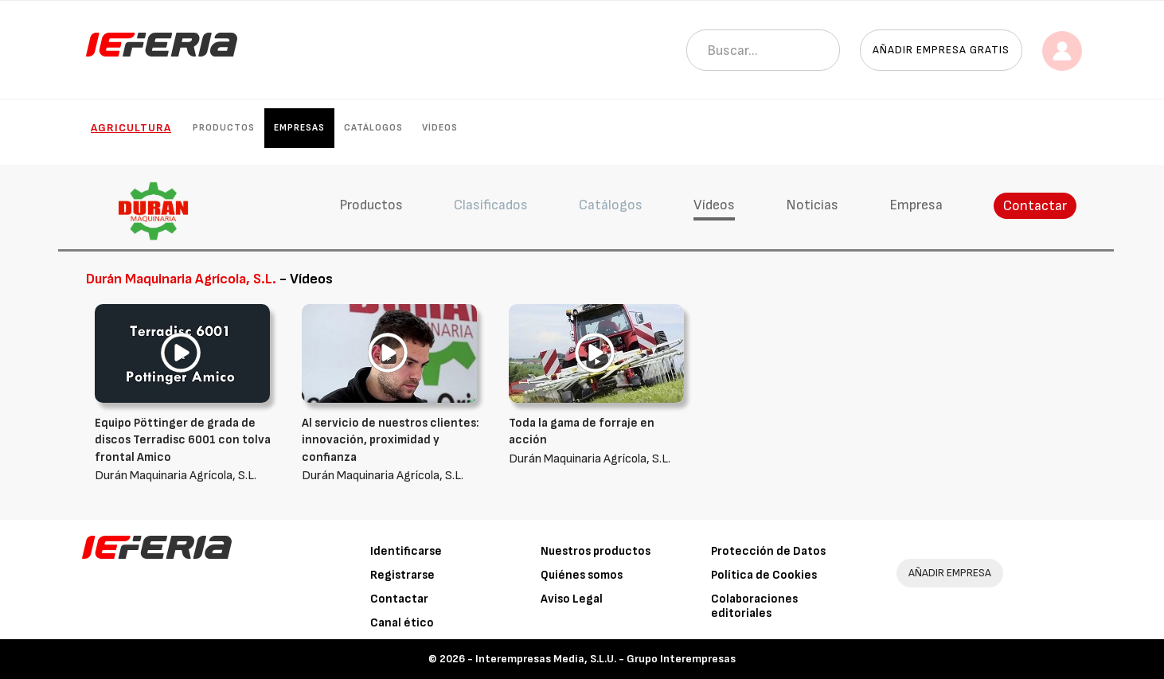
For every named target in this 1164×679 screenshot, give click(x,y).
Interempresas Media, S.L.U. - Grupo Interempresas (605, 658)
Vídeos (440, 128)
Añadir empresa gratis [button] (941, 50)
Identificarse (406, 551)
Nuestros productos (595, 551)
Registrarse (402, 575)
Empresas (299, 128)
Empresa (916, 205)
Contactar (1035, 205)
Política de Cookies (764, 575)
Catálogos (373, 128)
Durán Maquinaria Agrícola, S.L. (186, 449)
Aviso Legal (572, 599)
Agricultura (131, 128)
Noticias (812, 205)
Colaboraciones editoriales (754, 606)
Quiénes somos (582, 575)
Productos (224, 128)
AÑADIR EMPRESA (949, 572)
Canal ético (402, 622)
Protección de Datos (768, 551)
